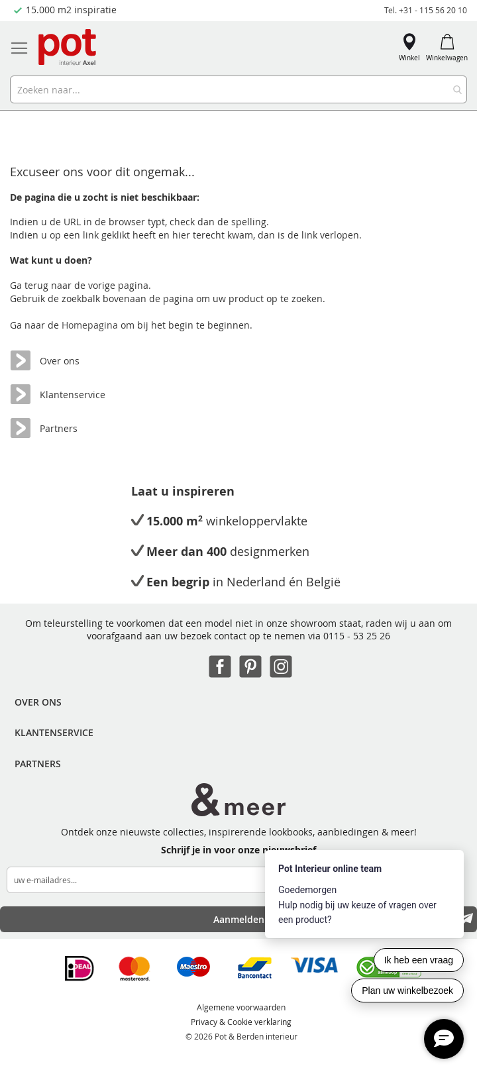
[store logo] (68, 48)
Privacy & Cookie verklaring (241, 1021)
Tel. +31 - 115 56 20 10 (425, 10)
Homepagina (91, 325)
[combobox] (238, 89)
